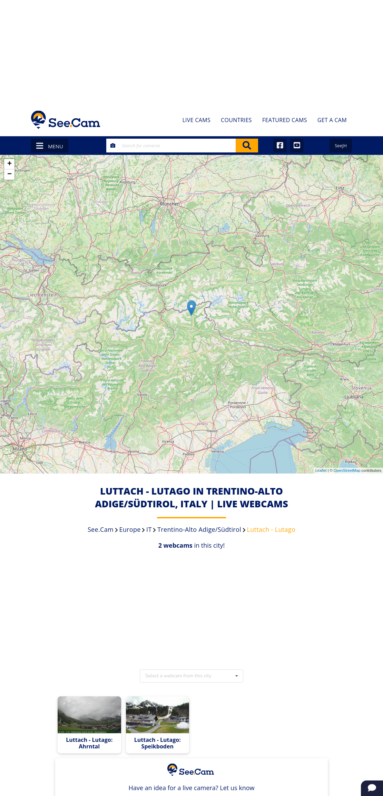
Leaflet (321, 470)
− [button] (9, 174)
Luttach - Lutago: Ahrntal (89, 743)
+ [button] (9, 164)
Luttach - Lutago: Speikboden (157, 743)
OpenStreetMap (347, 470)
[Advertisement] (191, 51)
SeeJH (341, 145)
